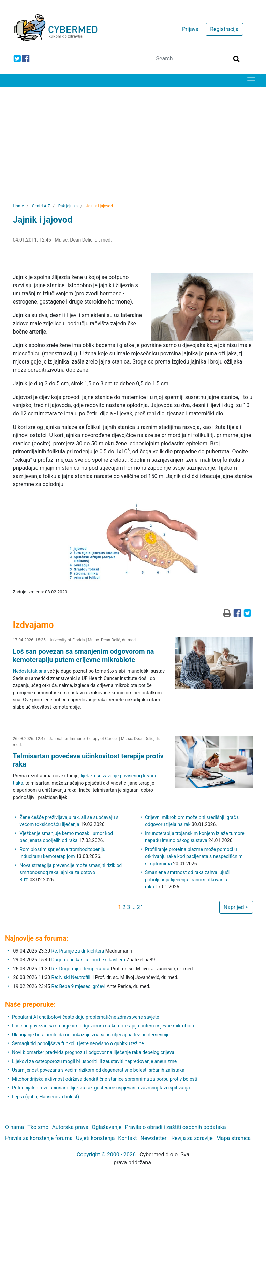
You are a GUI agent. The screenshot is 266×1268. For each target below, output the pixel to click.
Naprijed (236, 907)
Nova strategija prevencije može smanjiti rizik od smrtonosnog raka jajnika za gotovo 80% (71, 872)
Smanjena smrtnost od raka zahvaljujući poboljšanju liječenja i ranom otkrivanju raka (187, 880)
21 (140, 907)
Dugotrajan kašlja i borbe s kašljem (88, 959)
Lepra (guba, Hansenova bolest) (45, 1096)
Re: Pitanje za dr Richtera (77, 951)
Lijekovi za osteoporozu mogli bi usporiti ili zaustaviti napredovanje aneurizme (94, 1061)
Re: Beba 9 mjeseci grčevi (78, 986)
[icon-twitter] (17, 58)
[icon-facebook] (25, 58)
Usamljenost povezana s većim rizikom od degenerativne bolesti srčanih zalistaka (98, 1070)
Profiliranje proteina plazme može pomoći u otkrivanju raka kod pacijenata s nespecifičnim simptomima (194, 856)
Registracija (224, 29)
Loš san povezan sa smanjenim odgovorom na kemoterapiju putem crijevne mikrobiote (83, 655)
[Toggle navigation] (251, 80)
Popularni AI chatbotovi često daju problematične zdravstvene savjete (85, 1017)
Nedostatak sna (29, 671)
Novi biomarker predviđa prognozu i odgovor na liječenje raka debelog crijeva (93, 1052)
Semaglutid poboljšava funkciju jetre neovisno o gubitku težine (78, 1043)
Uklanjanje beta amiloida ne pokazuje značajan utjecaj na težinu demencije (91, 1034)
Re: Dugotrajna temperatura (80, 968)
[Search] (191, 58)
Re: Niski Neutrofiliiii (72, 977)
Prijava (190, 29)
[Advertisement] (133, 138)
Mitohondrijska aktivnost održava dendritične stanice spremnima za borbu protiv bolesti (104, 1079)
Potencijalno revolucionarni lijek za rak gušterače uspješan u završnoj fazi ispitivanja (101, 1088)
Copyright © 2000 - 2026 (106, 1154)
